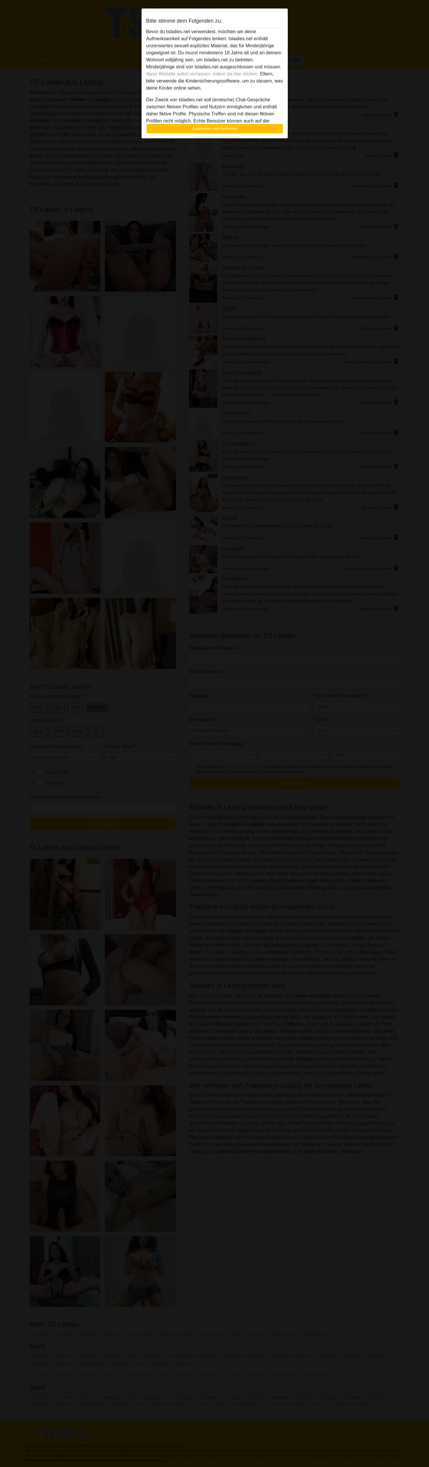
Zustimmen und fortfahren (214, 128)
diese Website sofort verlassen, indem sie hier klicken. (202, 73)
